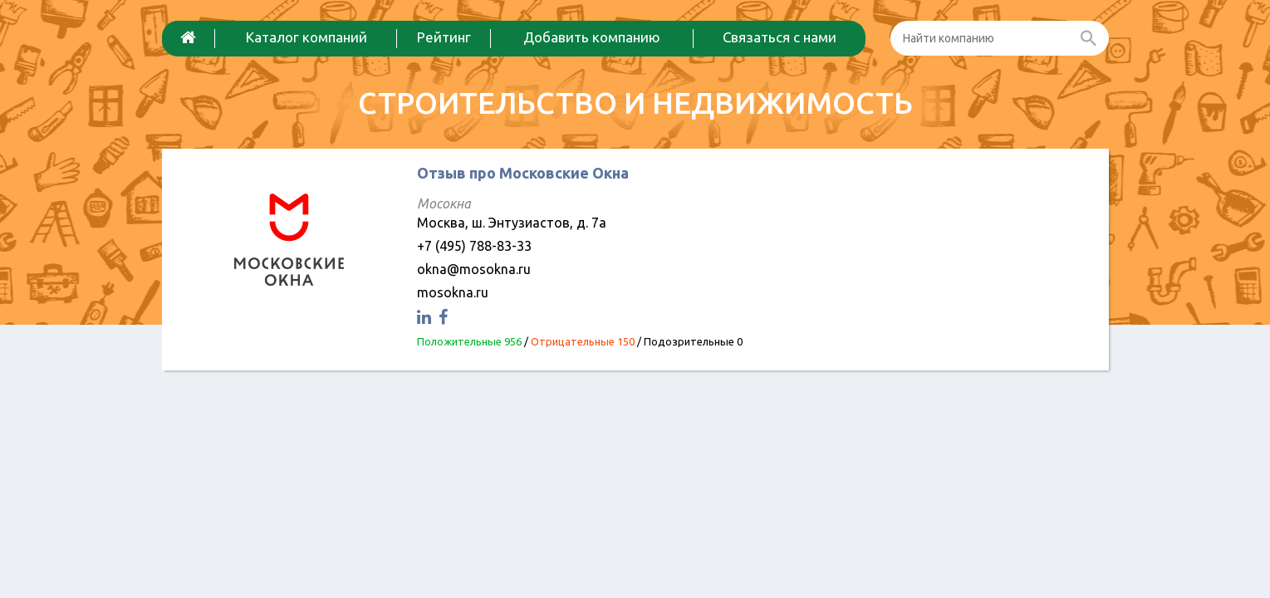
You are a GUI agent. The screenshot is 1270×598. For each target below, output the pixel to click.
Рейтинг (444, 37)
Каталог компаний (306, 37)
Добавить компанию (591, 37)
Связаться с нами (779, 37)
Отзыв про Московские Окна (523, 172)
